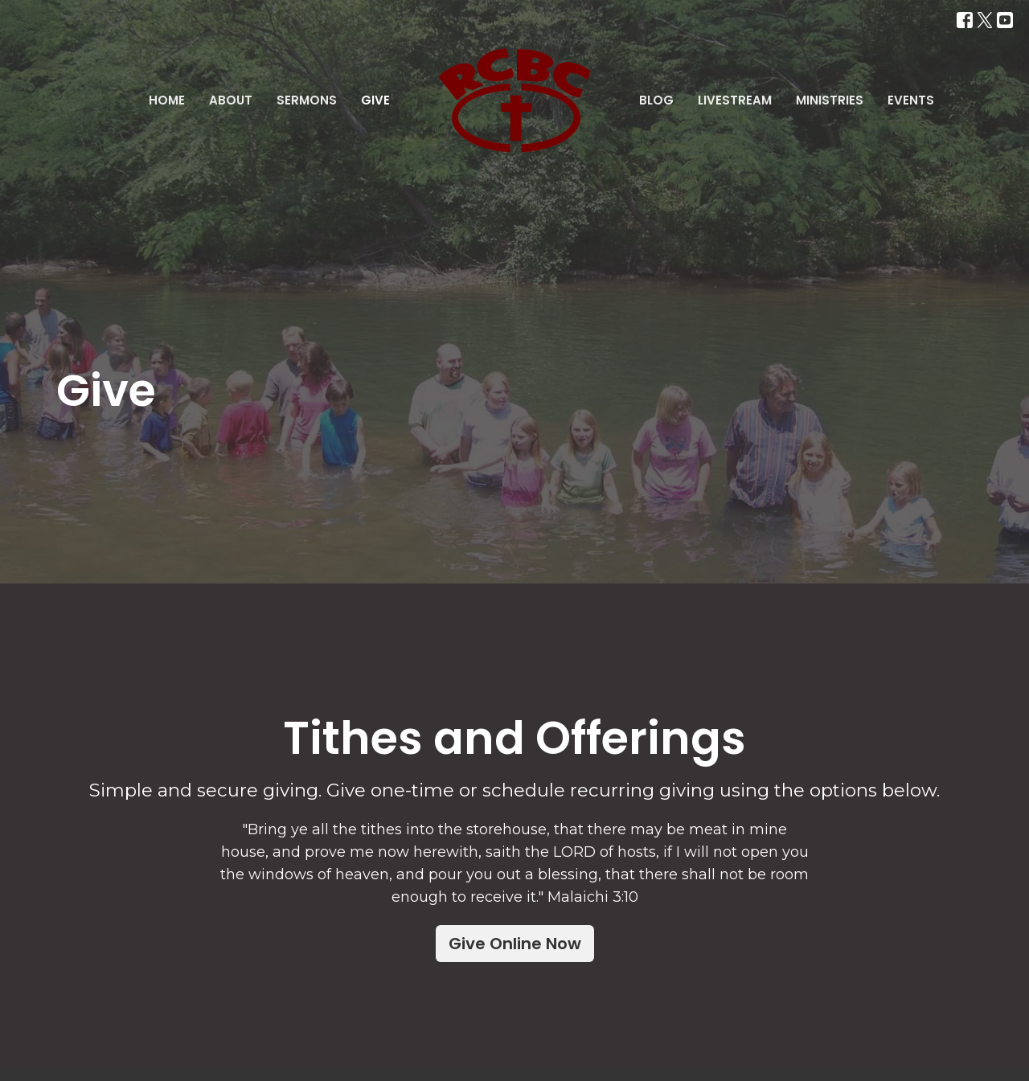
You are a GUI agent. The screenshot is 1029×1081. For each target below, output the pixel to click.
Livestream (735, 100)
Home (167, 100)
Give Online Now (515, 943)
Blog (656, 100)
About (230, 100)
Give (375, 100)
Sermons (307, 100)
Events (911, 100)
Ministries (829, 100)
